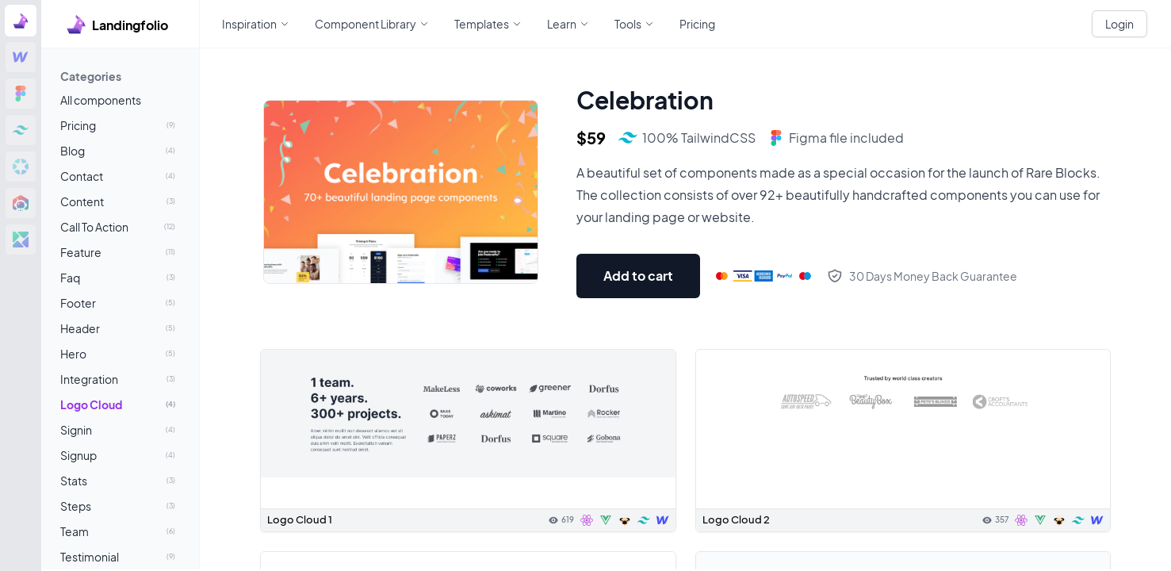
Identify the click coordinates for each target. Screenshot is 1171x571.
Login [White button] (1119, 24)
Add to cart (638, 275)
